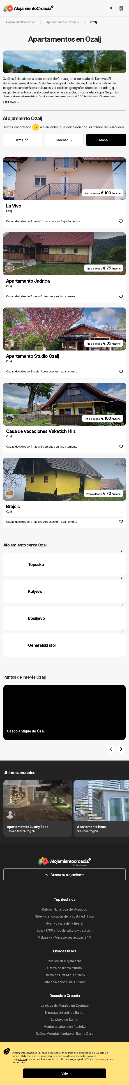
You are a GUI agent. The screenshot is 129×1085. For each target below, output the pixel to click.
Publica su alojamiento (64, 961)
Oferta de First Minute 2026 (64, 975)
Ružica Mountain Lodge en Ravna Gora (64, 1033)
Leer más (11, 102)
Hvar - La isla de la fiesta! (64, 923)
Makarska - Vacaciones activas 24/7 (65, 937)
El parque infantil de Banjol (64, 1012)
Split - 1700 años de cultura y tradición (65, 930)
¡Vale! (64, 1073)
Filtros (21, 140)
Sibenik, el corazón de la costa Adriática (64, 916)
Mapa (106, 140)
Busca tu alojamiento (65, 875)
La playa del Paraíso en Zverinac (64, 1005)
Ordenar (64, 140)
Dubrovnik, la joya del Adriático (64, 909)
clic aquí (47, 1056)
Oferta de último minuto (64, 968)
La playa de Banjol (64, 1019)
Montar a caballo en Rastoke (65, 1026)
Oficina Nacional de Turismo (64, 982)
